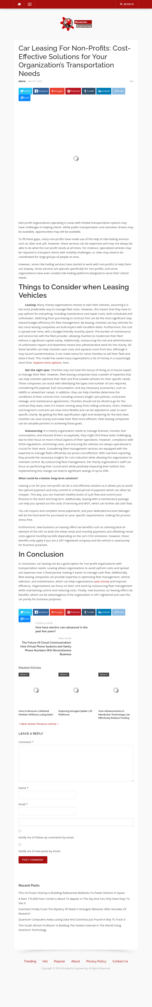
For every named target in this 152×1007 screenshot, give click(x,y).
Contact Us (120, 961)
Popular (59, 961)
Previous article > (47, 724)
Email (23, 804)
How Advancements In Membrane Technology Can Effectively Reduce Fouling (114, 714)
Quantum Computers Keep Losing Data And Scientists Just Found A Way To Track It (72, 919)
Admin (22, 81)
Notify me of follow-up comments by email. (46, 837)
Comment (26, 742)
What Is (23, 674)
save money (101, 581)
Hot (45, 961)
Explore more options (47, 362)
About (75, 961)
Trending (30, 961)
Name (24, 788)
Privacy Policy (96, 961)
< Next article (27, 724)
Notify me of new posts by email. (40, 851)
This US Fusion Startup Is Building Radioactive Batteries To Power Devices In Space (72, 893)
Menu (28, 4)
